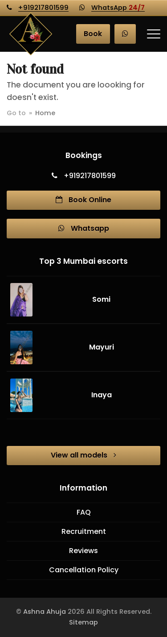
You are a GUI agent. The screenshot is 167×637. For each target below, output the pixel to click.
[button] (153, 33)
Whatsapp (83, 228)
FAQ (84, 512)
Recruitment (83, 531)
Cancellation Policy (83, 570)
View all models (83, 455)
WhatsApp (118, 7)
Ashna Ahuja (44, 611)
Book (93, 34)
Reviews (83, 550)
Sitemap (83, 622)
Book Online (83, 200)
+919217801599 (43, 7)
